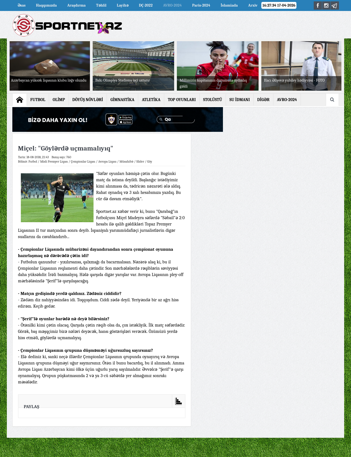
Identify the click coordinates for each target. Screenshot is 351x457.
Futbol (33, 161)
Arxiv (252, 5)
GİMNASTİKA (123, 99)
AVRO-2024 (172, 5)
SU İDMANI (240, 99)
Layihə (122, 5)
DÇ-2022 (146, 5)
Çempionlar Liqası (83, 161)
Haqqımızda (46, 5)
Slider (140, 161)
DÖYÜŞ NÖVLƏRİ (87, 99)
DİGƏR (263, 99)
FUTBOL (38, 99)
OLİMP (59, 99)
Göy (149, 161)
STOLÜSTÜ (212, 99)
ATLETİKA (151, 99)
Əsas (22, 5)
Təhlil (101, 5)
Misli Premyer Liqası (54, 161)
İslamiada (229, 5)
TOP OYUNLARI (182, 99)
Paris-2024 (201, 5)
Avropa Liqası (107, 161)
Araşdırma (76, 5)
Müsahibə (127, 161)
